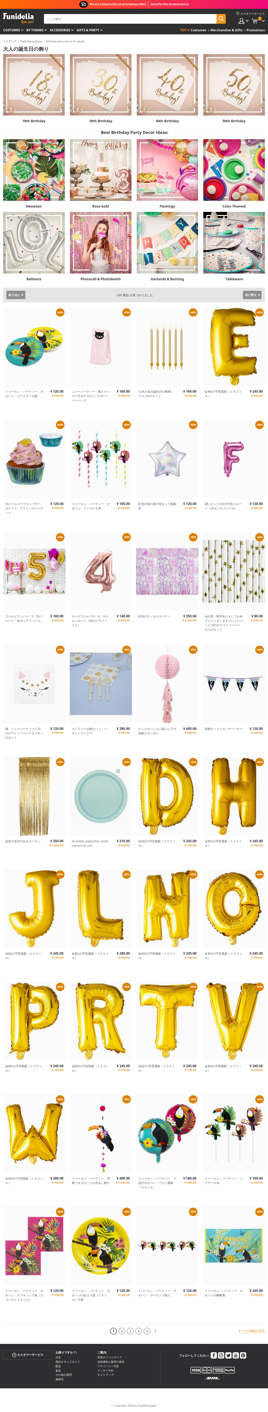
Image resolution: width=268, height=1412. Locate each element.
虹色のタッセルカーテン (154, 616)
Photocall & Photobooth (101, 279)
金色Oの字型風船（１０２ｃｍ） (223, 955)
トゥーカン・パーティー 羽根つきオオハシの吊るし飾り (91, 1180)
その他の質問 (63, 1375)
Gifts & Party (88, 30)
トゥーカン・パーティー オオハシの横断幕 (224, 1293)
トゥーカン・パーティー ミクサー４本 (224, 1180)
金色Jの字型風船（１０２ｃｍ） (23, 955)
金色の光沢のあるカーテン (22, 841)
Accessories (60, 30)
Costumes (11, 30)
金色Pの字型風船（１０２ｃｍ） (23, 1068)
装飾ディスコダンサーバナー (224, 729)
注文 (58, 1357)
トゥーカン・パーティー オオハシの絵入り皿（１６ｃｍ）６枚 (91, 1295)
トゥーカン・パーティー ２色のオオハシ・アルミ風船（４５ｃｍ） (157, 1182)
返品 (58, 1370)
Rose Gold (100, 206)
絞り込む (14, 295)
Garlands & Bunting (167, 279)
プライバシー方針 (108, 1366)
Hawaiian (34, 206)
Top (183, 30)
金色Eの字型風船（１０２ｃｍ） (223, 393)
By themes (34, 30)
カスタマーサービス (28, 1355)
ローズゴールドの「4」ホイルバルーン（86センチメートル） (90, 620)
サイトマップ (105, 1375)
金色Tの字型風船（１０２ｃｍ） (156, 1068)
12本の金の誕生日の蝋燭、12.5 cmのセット (156, 393)
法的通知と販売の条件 (111, 1362)
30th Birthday (100, 121)
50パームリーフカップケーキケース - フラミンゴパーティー (24, 508)
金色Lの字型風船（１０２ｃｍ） (90, 955)
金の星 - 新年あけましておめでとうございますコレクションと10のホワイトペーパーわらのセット (224, 622)
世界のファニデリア (109, 1357)
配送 (58, 1366)
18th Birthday (33, 121)
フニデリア (10, 41)
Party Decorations (31, 41)
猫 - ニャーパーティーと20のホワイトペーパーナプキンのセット (24, 733)
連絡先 (59, 1379)
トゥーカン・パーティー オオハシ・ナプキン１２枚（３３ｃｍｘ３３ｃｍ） (24, 1295)
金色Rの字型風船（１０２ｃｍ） (90, 1068)
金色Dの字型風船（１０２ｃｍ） (156, 843)
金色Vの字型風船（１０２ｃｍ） (223, 1068)
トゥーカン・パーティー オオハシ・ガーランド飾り (157, 1293)
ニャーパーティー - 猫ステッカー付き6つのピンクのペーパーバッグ (91, 395)
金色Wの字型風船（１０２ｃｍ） (24, 1180)
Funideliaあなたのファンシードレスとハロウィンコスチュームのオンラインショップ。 (18, 18)
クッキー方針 (105, 1370)
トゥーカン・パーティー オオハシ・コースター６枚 (24, 393)
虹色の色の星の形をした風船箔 (157, 506)
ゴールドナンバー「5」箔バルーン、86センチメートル (23, 618)
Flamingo (167, 206)
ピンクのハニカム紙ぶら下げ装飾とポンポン (157, 731)
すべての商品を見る (251, 1331)
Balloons (34, 279)
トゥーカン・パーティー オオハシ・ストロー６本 (91, 506)
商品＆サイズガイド (67, 1362)
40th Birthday (167, 121)
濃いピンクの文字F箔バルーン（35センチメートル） (223, 506)
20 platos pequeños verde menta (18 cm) (90, 843)
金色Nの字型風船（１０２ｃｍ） (157, 955)
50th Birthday (234, 121)
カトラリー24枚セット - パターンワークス (89, 731)
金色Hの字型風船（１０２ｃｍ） (223, 843)
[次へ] (155, 1331)
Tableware (234, 279)
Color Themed (234, 206)
